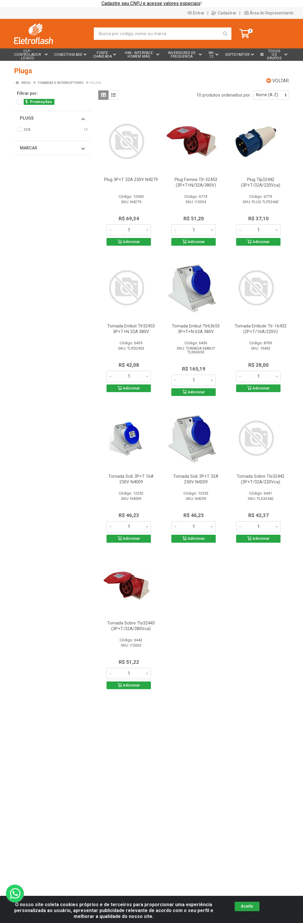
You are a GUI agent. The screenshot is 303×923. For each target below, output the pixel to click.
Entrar (196, 13)
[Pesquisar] (225, 33)
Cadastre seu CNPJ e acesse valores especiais (150, 3)
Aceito (247, 906)
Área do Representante (269, 13)
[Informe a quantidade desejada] (129, 230)
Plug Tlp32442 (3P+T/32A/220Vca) (260, 182)
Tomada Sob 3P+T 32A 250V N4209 (195, 479)
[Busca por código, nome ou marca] (156, 33)
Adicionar (128, 241)
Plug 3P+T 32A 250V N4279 (131, 179)
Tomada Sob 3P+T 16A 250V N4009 (131, 479)
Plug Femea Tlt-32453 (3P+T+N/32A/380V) (196, 182)
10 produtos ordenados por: (223, 95)
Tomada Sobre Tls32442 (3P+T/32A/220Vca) (260, 479)
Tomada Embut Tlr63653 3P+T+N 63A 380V (196, 328)
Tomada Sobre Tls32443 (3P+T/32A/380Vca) (131, 625)
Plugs (52, 118)
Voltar (277, 81)
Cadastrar (223, 13)
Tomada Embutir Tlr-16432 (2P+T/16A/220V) (260, 328)
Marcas (52, 148)
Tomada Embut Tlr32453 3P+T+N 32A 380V (131, 328)
